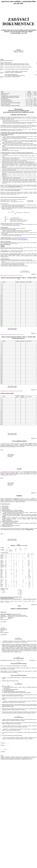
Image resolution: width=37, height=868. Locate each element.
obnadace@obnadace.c (24, 239)
